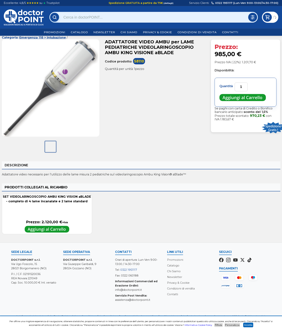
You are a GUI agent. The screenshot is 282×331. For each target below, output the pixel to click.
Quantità (226, 86)
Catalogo (79, 32)
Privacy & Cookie (157, 32)
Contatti (230, 32)
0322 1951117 (128, 269)
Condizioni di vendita (197, 32)
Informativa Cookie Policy (198, 325)
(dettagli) (168, 3)
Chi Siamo (128, 32)
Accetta (248, 325)
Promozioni (54, 32)
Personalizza (232, 325)
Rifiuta (218, 325)
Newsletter (104, 32)
